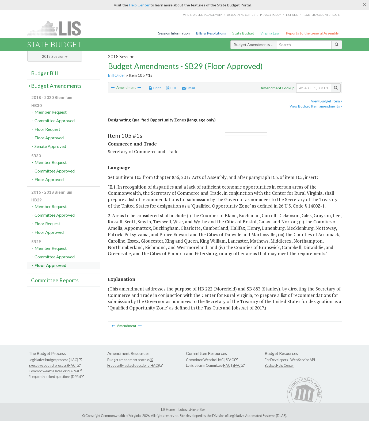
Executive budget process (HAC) (53, 365)
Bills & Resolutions (211, 33)
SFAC (230, 360)
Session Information (174, 33)
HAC (220, 360)
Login (336, 14)
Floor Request (47, 129)
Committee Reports (55, 280)
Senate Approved (50, 146)
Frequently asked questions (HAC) (133, 365)
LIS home (292, 14)
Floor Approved (49, 137)
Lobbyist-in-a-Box (191, 409)
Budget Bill (44, 73)
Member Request (51, 111)
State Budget (243, 33)
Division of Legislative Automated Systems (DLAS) (249, 416)
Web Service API (302, 360)
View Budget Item (326, 101)
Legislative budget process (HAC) (53, 360)
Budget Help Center (279, 365)
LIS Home (168, 409)
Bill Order (116, 75)
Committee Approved (55, 120)
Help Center (139, 5)
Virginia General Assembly (202, 14)
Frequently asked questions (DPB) (54, 376)
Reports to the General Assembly (312, 33)
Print (155, 88)
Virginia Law (269, 33)
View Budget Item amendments (316, 106)
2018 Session (54, 56)
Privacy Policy (270, 14)
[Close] (365, 4)
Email (188, 88)
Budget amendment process (128, 360)
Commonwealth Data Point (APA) (53, 371)
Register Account (315, 14)
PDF (171, 88)
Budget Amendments (253, 44)
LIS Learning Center (241, 14)
